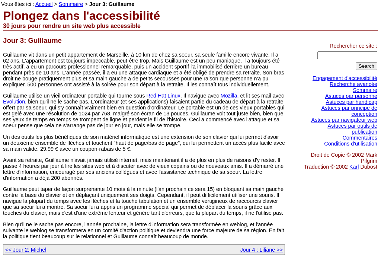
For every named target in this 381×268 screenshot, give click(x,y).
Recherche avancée (353, 84)
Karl (354, 167)
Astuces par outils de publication (352, 129)
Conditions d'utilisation (350, 144)
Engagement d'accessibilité (345, 78)
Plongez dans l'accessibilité (81, 15)
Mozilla (229, 96)
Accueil (43, 4)
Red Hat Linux (163, 96)
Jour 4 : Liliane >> (261, 250)
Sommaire (365, 90)
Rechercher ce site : (353, 46)
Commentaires (359, 138)
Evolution (14, 102)
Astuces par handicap (351, 102)
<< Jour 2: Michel (25, 250)
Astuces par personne (351, 96)
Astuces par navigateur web (344, 120)
